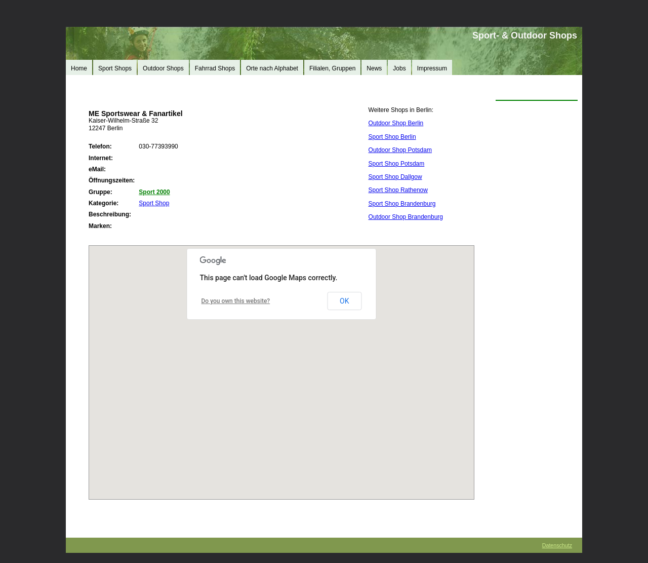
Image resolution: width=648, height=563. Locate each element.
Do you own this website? (235, 301)
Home (79, 68)
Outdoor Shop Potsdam (400, 150)
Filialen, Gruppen (332, 68)
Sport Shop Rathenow (398, 190)
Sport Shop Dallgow (395, 176)
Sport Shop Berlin (392, 136)
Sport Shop (154, 203)
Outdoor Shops (163, 68)
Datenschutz (557, 545)
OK (344, 301)
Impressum (432, 68)
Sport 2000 (154, 192)
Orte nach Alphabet (272, 68)
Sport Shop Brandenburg (402, 203)
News (374, 68)
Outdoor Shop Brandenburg (406, 216)
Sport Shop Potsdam (397, 163)
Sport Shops (115, 68)
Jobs (399, 68)
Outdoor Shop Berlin (396, 123)
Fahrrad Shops (215, 68)
